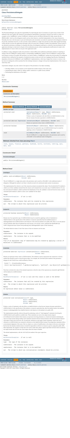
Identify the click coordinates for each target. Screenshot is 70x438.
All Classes (37, 5)
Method (23, 7)
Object (10, 29)
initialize (30, 112)
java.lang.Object (6, 16)
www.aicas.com (23, 366)
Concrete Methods (45, 106)
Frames (21, 5)
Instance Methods (18, 106)
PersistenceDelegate (11, 96)
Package (10, 2)
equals (11, 144)
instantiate (31, 121)
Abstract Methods (32, 106)
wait (61, 144)
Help (40, 2)
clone (5, 144)
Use (20, 2)
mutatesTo (30, 126)
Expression (22, 121)
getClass (25, 144)
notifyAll (47, 144)
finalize (18, 144)
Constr (18, 7)
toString (55, 144)
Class (37, 112)
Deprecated (30, 2)
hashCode (33, 144)
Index (36, 2)
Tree (23, 2)
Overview (3, 2)
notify (40, 144)
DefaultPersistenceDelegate (11, 22)
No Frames (27, 5)
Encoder (44, 114)
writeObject (31, 133)
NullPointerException (11, 197)
